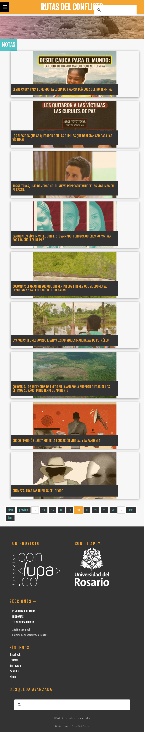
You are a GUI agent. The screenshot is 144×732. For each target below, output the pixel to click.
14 (43, 510)
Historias (17, 616)
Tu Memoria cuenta (23, 622)
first (10, 510)
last (10, 517)
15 (52, 510)
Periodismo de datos (23, 611)
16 (61, 510)
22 (113, 510)
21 (104, 510)
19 (87, 510)
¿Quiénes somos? (21, 629)
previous (23, 510)
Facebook (15, 654)
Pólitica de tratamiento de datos (29, 635)
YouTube (14, 671)
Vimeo (13, 676)
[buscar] (114, 10)
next (131, 510)
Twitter (14, 660)
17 (70, 510)
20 (95, 510)
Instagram (15, 665)
